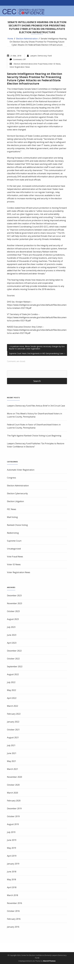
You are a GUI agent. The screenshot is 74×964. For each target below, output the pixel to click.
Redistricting (13, 533)
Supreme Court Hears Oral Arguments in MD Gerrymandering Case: (36, 353)
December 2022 (14, 650)
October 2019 (13, 816)
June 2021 (11, 753)
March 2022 (12, 706)
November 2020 (14, 777)
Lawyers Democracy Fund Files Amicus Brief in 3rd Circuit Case (36, 405)
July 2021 (11, 745)
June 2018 (11, 871)
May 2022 (11, 690)
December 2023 (14, 595)
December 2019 (14, 808)
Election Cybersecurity (17, 493)
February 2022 (13, 713)
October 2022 (13, 658)
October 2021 (13, 729)
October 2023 (13, 611)
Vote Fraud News (40, 64)
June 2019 (11, 840)
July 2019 (11, 832)
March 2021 (12, 769)
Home (10, 38)
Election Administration (27, 38)
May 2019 (11, 848)
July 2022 (11, 682)
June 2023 (11, 635)
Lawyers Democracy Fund (41, 55)
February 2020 (13, 800)
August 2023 (13, 619)
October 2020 (13, 784)
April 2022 (11, 698)
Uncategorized (14, 548)
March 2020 (12, 792)
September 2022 (14, 666)
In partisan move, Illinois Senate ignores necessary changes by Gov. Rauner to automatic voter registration (37, 347)
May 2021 (11, 761)
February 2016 (13, 919)
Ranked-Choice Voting (17, 525)
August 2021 (13, 737)
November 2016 (14, 903)
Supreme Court (14, 540)
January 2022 (13, 721)
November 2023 (14, 603)
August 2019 (13, 824)
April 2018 (11, 887)
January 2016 (13, 926)
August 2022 (13, 674)
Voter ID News (54, 64)
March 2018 (12, 895)
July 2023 (11, 627)
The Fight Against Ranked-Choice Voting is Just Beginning (34, 435)
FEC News (11, 509)
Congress (11, 477)
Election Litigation (15, 501)
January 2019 (13, 863)
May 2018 (11, 879)
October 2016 (13, 911)
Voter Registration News (20, 67)
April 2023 (11, 642)
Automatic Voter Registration (20, 469)
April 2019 (11, 855)
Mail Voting (12, 517)
